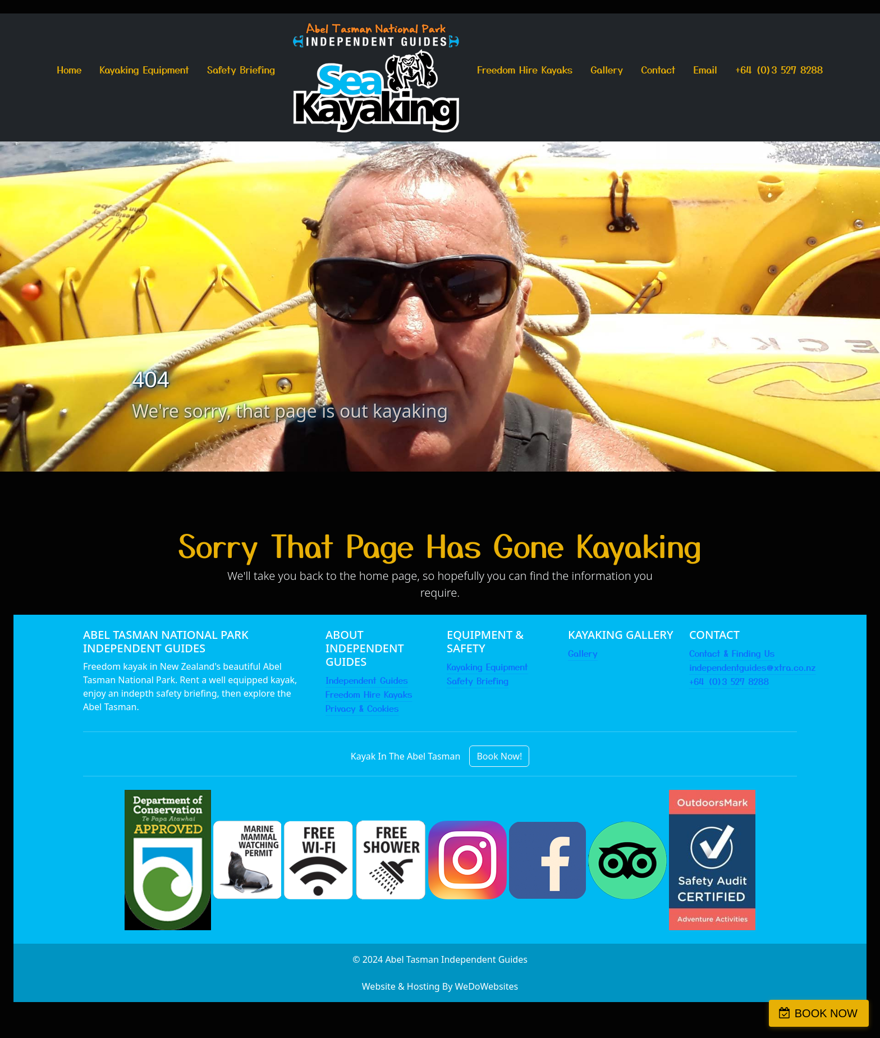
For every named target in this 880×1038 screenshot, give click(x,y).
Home (69, 69)
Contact (658, 69)
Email (706, 69)
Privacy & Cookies (362, 708)
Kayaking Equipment (145, 69)
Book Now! (499, 756)
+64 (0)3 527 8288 (779, 69)
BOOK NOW (826, 1013)
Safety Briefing (241, 69)
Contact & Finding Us (731, 653)
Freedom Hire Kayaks (524, 69)
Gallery (606, 69)
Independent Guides (367, 680)
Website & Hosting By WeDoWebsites (440, 986)
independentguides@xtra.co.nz (752, 667)
